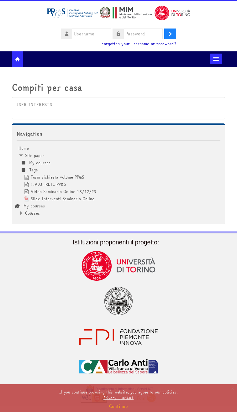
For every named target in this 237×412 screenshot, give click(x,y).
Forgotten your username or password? (139, 44)
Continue (118, 406)
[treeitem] (118, 180)
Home (23, 148)
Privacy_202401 (118, 398)
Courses (32, 213)
